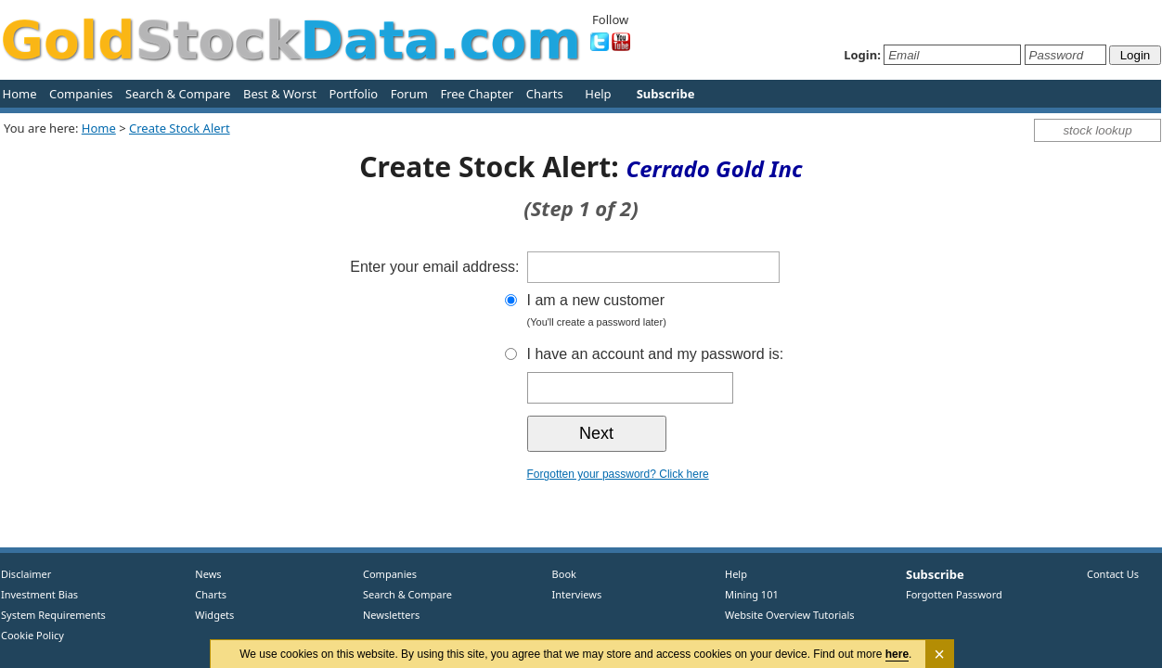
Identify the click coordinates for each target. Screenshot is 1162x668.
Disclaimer (26, 574)
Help (598, 93)
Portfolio (353, 93)
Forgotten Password (954, 594)
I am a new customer (689, 312)
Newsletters (391, 615)
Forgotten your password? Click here (618, 474)
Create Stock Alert (179, 128)
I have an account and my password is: (655, 354)
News (202, 574)
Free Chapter (476, 93)
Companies (80, 93)
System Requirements (53, 615)
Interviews (572, 594)
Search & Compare (177, 93)
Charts (544, 93)
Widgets (208, 615)
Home (20, 93)
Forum (409, 93)
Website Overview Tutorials (790, 615)
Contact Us (1113, 574)
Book (560, 574)
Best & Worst (279, 93)
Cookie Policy (32, 635)
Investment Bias (39, 594)
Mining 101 (752, 594)
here (897, 654)
